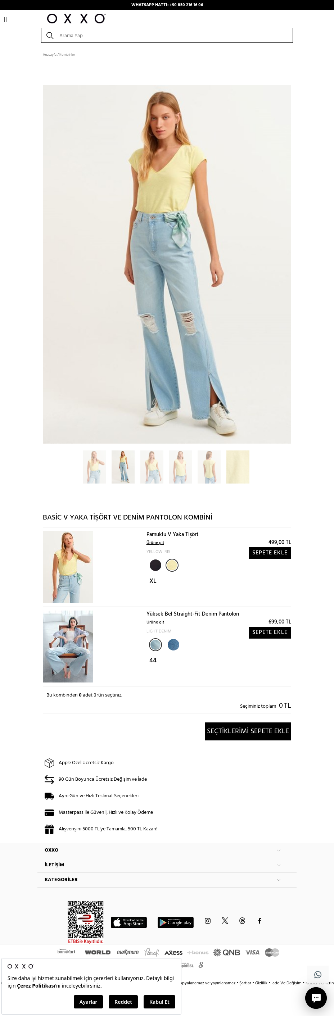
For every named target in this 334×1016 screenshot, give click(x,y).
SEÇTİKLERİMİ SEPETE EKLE (248, 731)
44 (153, 661)
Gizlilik (261, 983)
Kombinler (67, 55)
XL (153, 581)
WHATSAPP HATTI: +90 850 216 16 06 (167, 5)
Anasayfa (50, 55)
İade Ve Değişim (286, 983)
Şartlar (245, 983)
